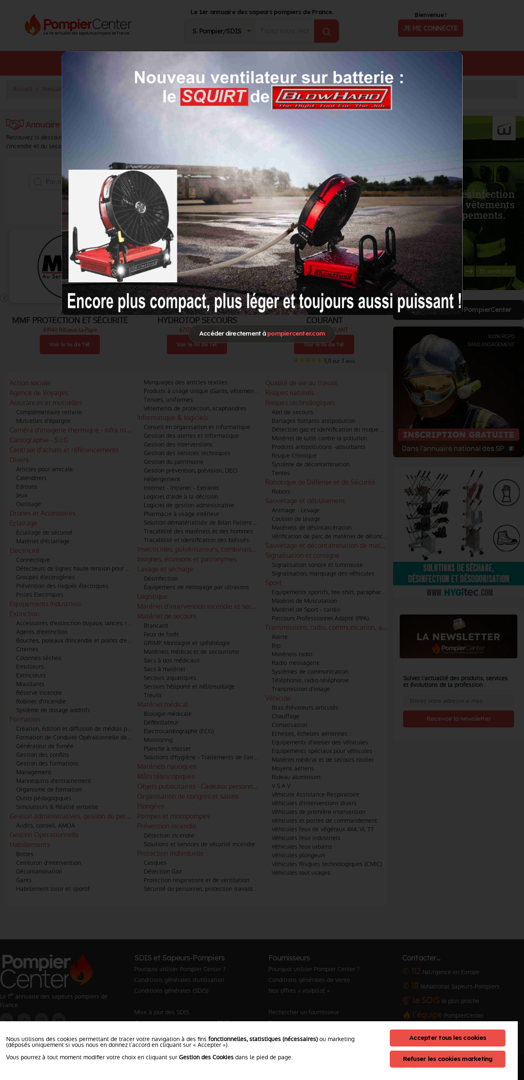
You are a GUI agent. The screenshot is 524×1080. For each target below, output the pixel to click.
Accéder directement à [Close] (262, 333)
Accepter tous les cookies (447, 1038)
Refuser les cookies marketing (448, 1059)
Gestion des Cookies (206, 1057)
